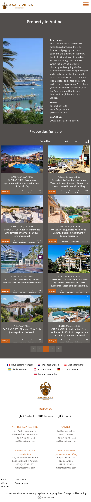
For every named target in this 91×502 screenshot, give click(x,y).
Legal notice (42, 493)
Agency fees (56, 493)
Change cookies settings (75, 493)
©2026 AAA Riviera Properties (20, 493)
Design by (48, 497)
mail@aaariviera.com (25, 441)
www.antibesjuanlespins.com (64, 120)
